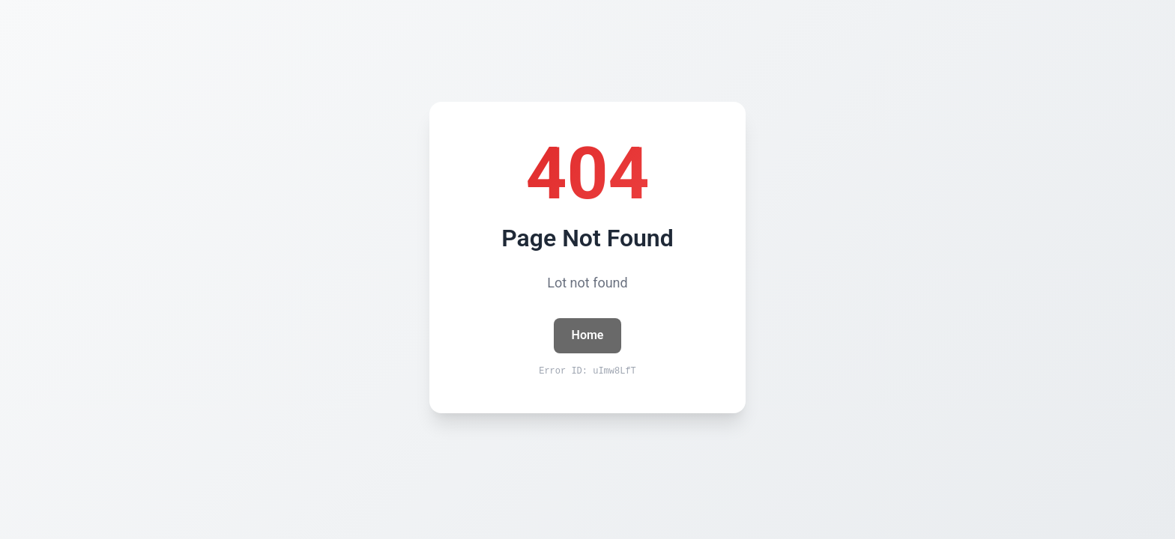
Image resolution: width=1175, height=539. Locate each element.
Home (588, 335)
